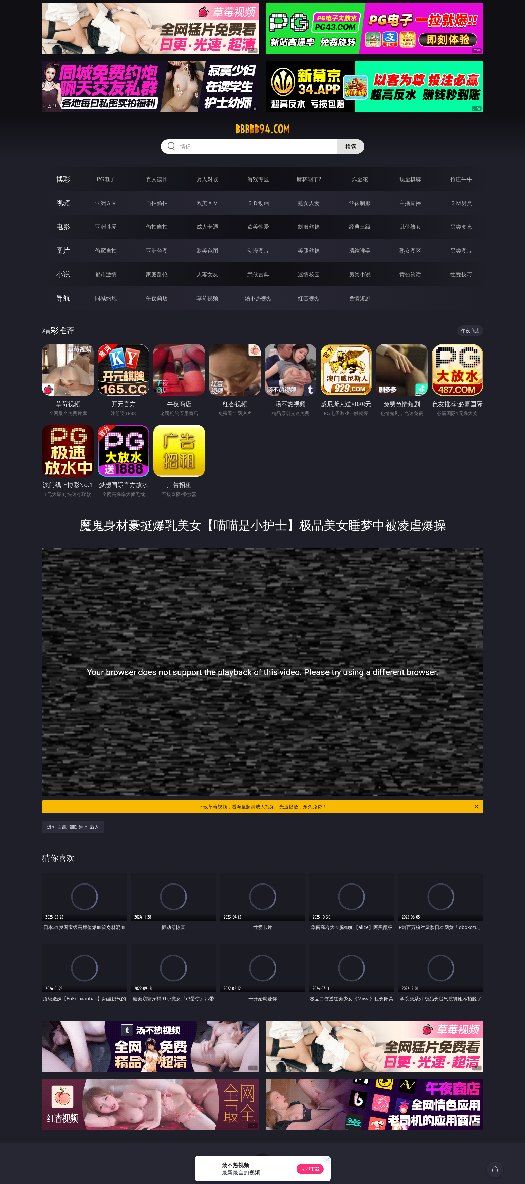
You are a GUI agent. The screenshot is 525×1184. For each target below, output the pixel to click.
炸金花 (360, 179)
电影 (63, 226)
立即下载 (310, 1169)
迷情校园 (309, 274)
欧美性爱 (258, 226)
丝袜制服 (360, 203)
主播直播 (410, 203)
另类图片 (461, 250)
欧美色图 (207, 250)
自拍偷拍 (157, 203)
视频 (63, 202)
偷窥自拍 (106, 250)
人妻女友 (207, 274)
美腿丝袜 (309, 250)
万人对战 (207, 179)
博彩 (63, 179)
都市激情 (106, 274)
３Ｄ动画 (258, 203)
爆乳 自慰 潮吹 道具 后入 (73, 827)
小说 (63, 274)
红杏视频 (309, 298)
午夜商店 (157, 298)
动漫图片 (258, 250)
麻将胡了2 (309, 179)
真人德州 (157, 179)
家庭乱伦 (157, 274)
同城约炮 (106, 298)
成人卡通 (207, 226)
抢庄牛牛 (461, 179)
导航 (63, 298)
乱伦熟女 (410, 226)
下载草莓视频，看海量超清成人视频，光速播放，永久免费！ (339, 807)
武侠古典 (258, 274)
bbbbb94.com (262, 129)
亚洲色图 (157, 250)
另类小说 (360, 274)
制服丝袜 (309, 226)
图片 (63, 250)
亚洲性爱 (106, 226)
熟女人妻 (309, 203)
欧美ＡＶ (207, 203)
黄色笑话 (410, 274)
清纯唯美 (360, 250)
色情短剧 (360, 298)
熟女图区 (410, 250)
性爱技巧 (461, 274)
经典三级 (360, 226)
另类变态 (461, 226)
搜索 (350, 146)
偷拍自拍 (157, 226)
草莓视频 (207, 298)
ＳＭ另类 (461, 203)
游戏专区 (258, 179)
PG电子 (106, 179)
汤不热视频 (258, 298)
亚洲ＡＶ (106, 203)
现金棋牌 (410, 179)
